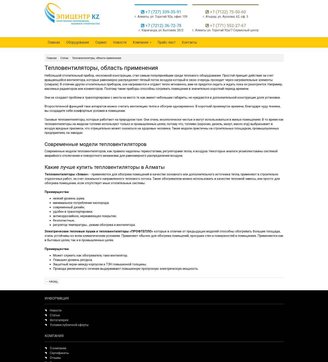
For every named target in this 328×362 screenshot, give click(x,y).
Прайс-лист (167, 42)
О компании (58, 348)
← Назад (52, 281)
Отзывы (55, 357)
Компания (142, 42)
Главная (54, 42)
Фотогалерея (59, 320)
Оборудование (77, 42)
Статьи (64, 58)
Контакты (189, 42)
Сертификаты (59, 353)
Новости (120, 42)
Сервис (101, 42)
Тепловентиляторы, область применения (96, 58)
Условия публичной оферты (69, 325)
